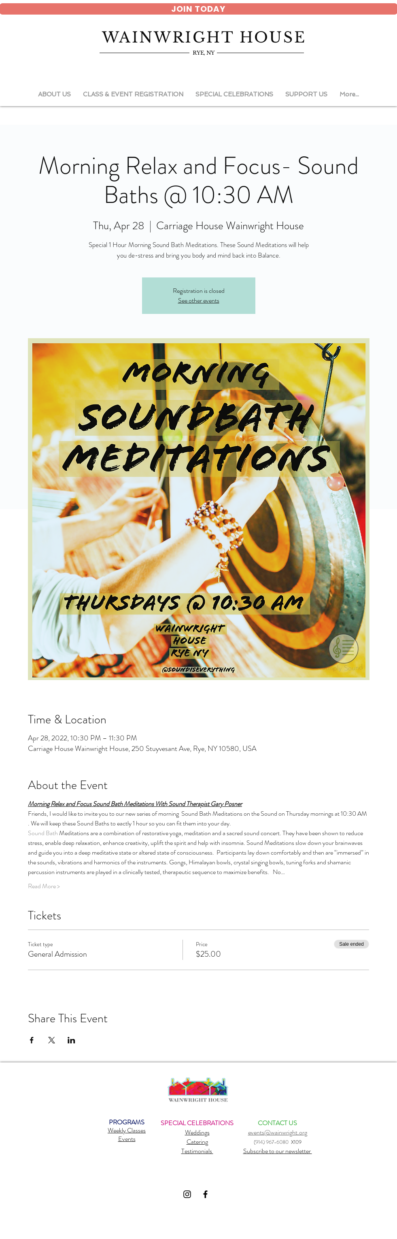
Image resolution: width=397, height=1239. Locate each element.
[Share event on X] (51, 1040)
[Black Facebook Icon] (205, 1194)
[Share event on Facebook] (32, 1040)
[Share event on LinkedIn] (71, 1040)
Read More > (44, 886)
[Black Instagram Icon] (187, 1194)
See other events (198, 300)
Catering (197, 1141)
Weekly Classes (127, 1130)
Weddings (197, 1132)
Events (127, 1138)
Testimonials (197, 1151)
